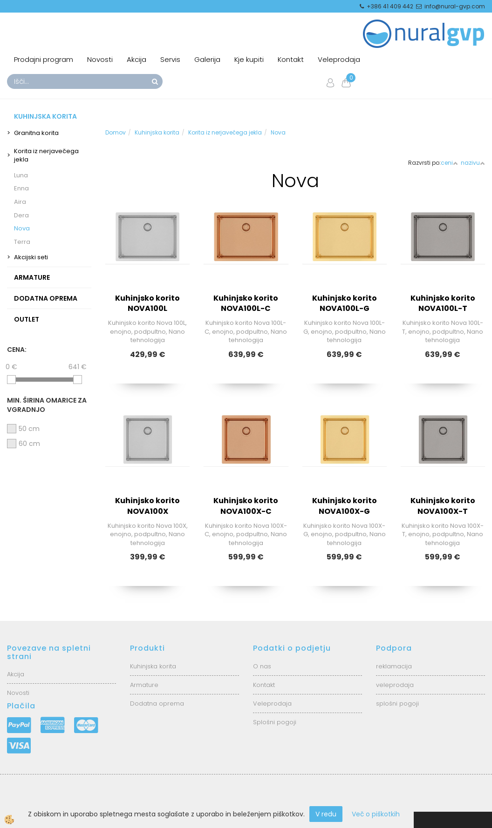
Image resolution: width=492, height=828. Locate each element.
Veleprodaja (339, 59)
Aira (20, 201)
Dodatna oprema (157, 703)
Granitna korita (36, 132)
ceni (449, 163)
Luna (21, 175)
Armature (144, 684)
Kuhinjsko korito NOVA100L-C (245, 303)
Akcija (136, 59)
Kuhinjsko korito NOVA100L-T (442, 303)
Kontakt (291, 59)
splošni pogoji (397, 703)
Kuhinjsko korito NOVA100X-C (245, 506)
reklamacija (394, 666)
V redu (325, 814)
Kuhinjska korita (157, 132)
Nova (22, 228)
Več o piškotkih (376, 814)
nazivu (473, 163)
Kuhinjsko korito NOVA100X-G (344, 506)
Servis (170, 59)
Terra (22, 241)
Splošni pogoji (274, 722)
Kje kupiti (249, 59)
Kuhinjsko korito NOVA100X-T (442, 506)
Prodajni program (43, 59)
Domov (115, 132)
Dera (21, 215)
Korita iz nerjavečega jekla (46, 155)
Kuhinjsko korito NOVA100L (147, 303)
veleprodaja (395, 684)
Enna (21, 188)
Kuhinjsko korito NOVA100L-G (344, 303)
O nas (262, 666)
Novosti (100, 59)
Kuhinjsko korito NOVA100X (147, 506)
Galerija (207, 59)
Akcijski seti (31, 257)
